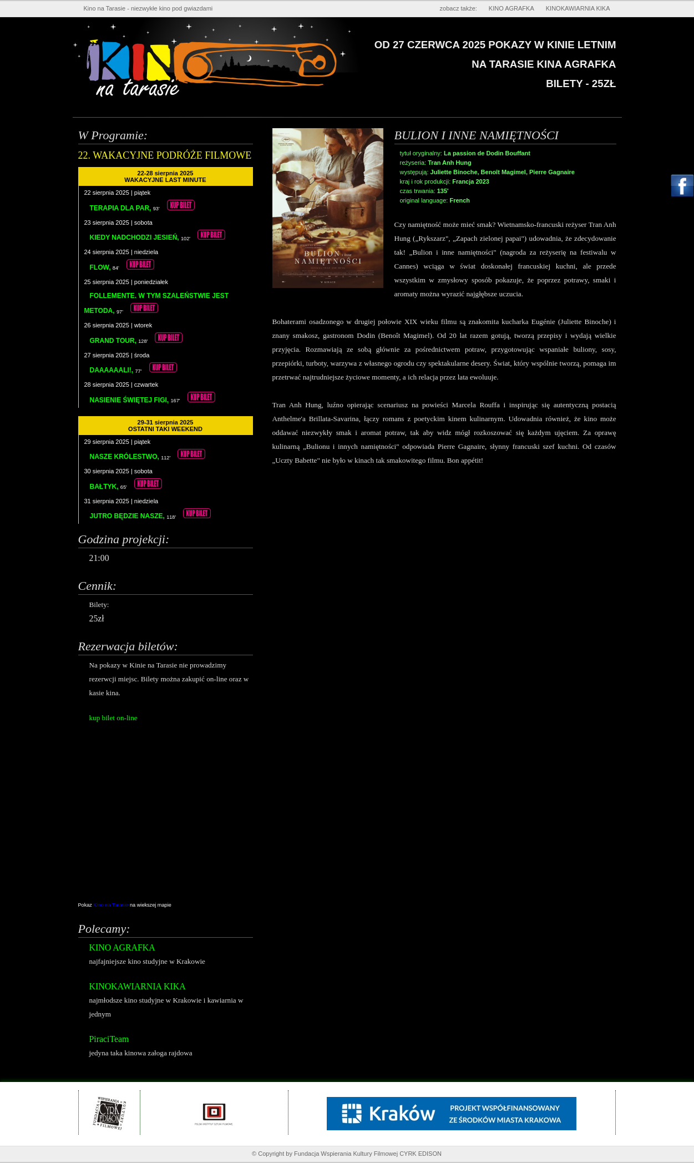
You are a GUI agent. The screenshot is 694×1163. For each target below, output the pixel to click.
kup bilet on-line (113, 718)
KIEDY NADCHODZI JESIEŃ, (135, 237)
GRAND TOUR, (114, 341)
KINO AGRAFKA (511, 8)
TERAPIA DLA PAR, (121, 208)
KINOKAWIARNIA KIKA (578, 8)
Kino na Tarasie (112, 905)
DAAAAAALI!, (112, 370)
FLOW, (101, 267)
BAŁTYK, (105, 487)
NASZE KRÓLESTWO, (125, 457)
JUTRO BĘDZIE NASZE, (128, 516)
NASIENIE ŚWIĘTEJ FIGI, (130, 400)
